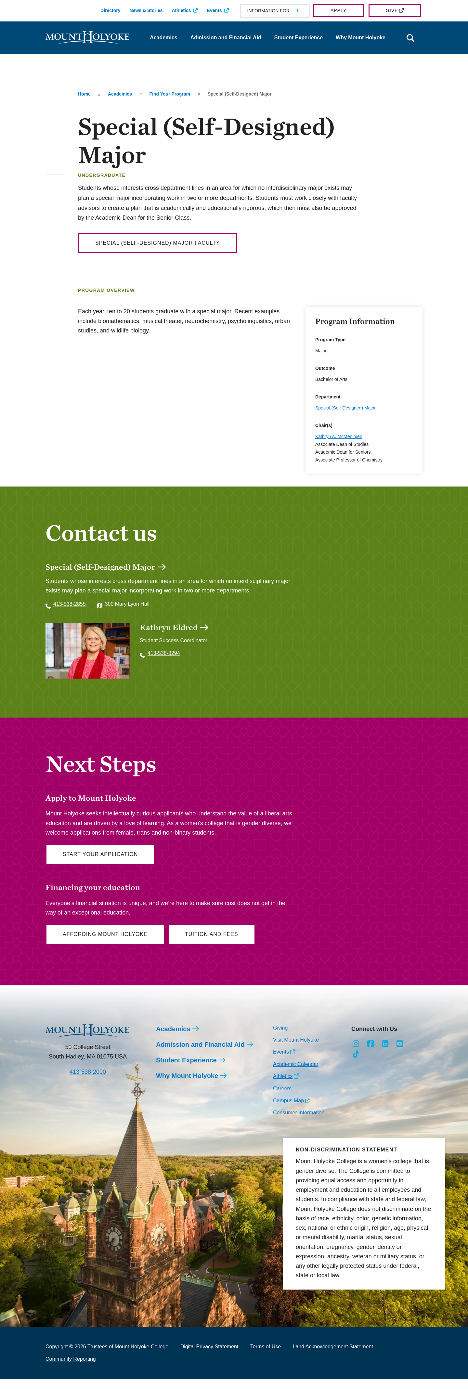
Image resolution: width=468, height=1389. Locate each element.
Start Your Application (100, 864)
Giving (280, 1037)
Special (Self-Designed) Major (345, 407)
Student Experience (298, 37)
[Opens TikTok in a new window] (356, 1064)
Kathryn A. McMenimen (338, 436)
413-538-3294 (164, 653)
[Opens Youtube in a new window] (399, 1053)
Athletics (181, 10)
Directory (110, 10)
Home (84, 94)
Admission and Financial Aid (225, 37)
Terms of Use (265, 1356)
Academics (163, 37)
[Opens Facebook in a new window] (370, 1053)
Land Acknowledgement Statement (333, 1356)
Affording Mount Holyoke (105, 944)
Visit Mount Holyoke (296, 1049)
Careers (282, 1098)
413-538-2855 (69, 604)
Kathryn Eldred (169, 627)
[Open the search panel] (410, 39)
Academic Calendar (295, 1074)
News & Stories (146, 10)
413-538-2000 (88, 1081)
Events (214, 10)
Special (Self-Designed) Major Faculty (157, 243)
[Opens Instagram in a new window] (356, 1053)
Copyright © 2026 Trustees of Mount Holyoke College (107, 1356)
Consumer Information (298, 1122)
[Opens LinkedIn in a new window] (385, 1053)
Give (392, 10)
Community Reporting (71, 1368)
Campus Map (288, 1110)
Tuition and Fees (211, 944)
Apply (338, 10)
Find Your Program (170, 94)
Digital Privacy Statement (209, 1356)
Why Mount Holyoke (360, 37)
